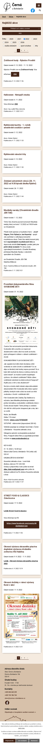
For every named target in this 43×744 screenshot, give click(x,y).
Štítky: (4, 39)
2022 (27, 39)
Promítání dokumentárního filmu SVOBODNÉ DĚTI (19, 285)
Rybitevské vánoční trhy (15, 154)
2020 (11, 39)
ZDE (15, 74)
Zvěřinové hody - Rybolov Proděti (19, 60)
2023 (35, 39)
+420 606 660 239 (11, 692)
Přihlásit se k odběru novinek (25, 28)
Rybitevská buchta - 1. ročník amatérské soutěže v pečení (17, 126)
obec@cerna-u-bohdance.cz (15, 698)
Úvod (4, 17)
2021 (19, 39)
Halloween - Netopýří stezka (17, 95)
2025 (14, 42)
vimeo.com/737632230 (18, 420)
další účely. (21, 728)
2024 (6, 42)
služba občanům (11, 46)
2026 (22, 42)
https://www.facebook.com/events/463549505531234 (21, 524)
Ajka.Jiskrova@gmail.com (14, 469)
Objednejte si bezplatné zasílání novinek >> (20, 712)
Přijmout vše (9, 740)
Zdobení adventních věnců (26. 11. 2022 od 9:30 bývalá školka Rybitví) (20, 182)
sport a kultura (26, 46)
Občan (11, 17)
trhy (36, 46)
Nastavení (34, 740)
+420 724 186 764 (11, 695)
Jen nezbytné (22, 740)
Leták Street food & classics (15, 511)
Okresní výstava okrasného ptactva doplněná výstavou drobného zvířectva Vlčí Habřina (20, 549)
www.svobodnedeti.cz (20, 438)
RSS (29, 33)
